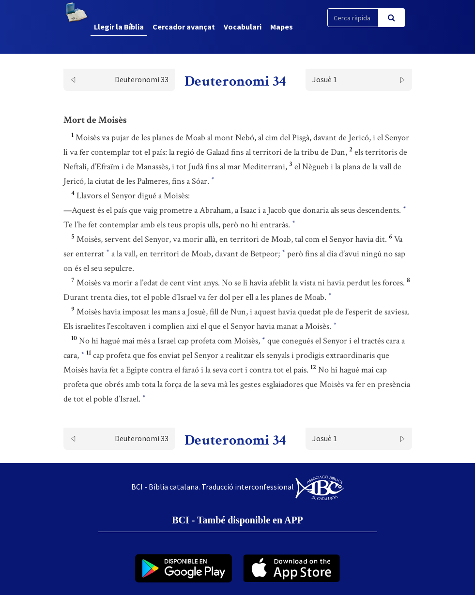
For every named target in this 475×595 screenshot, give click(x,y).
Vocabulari (242, 26)
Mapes (281, 26)
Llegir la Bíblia (119, 26)
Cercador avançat (184, 26)
